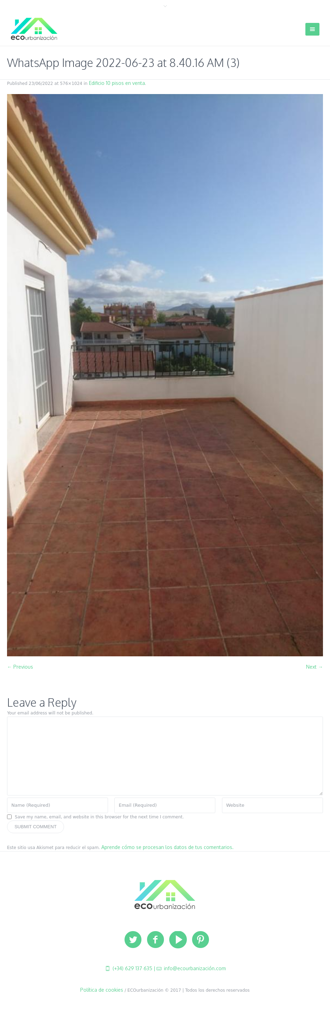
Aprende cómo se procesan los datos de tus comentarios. (167, 847)
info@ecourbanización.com (194, 968)
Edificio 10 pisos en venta (117, 83)
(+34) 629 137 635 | (133, 968)
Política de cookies (101, 990)
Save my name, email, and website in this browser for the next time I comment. (99, 816)
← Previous (20, 667)
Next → (314, 667)
